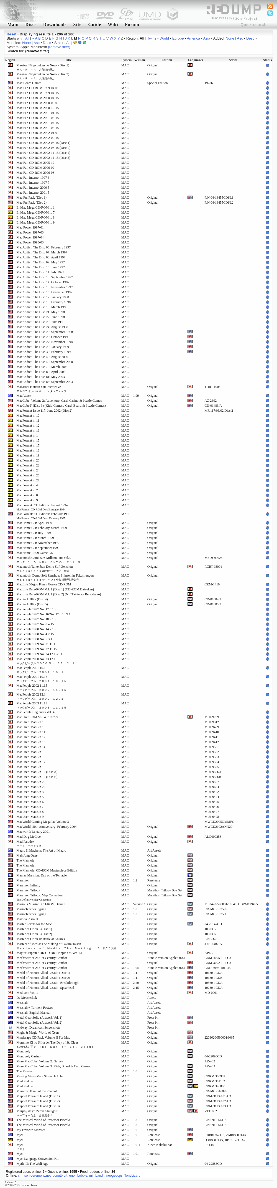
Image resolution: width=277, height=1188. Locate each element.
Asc (240, 38)
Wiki (113, 24)
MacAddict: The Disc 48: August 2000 (42, 357)
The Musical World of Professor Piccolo (43, 1120)
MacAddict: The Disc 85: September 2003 (45, 382)
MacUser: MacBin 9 (30, 817)
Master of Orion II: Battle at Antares (41, 939)
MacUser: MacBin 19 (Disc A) (37, 772)
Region (10, 60)
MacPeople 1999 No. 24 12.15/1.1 (39, 654)
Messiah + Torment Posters (35, 1008)
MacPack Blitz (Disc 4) (32, 599)
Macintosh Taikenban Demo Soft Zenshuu (45, 568)
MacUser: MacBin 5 (30, 797)
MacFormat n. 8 (27, 495)
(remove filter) (59, 47)
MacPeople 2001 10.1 (40, 670)
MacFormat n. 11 (28, 420)
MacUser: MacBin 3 (30, 792)
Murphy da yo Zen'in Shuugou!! (38, 1113)
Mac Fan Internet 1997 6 (33, 178)
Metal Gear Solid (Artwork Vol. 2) (40, 1022)
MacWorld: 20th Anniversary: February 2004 (47, 827)
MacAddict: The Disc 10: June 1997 (41, 267)
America (193, 38)
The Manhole (25, 860)
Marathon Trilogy (28, 890)
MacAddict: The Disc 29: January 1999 (43, 347)
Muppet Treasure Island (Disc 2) (38, 1101)
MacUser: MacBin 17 (31, 762)
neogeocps (114, 1175)
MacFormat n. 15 (28, 440)
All (27, 38)
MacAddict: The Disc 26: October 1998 (43, 337)
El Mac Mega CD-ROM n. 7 (36, 212)
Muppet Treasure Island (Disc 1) (38, 1096)
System (127, 60)
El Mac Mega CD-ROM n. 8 (36, 217)
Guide (94, 24)
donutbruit (60, 1175)
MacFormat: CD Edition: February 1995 (43, 516)
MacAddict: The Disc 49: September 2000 (45, 362)
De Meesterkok (27, 998)
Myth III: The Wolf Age (32, 1164)
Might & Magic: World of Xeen (38, 1032)
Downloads (55, 24)
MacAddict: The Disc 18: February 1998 (44, 302)
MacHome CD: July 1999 (34, 533)
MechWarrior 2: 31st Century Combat (42, 958)
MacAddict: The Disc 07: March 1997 (42, 252)
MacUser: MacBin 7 (30, 807)
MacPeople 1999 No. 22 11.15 (37, 649)
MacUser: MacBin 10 (31, 727)
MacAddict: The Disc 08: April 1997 (41, 257)
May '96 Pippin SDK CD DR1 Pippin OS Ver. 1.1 (50, 953)
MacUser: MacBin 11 (31, 732)
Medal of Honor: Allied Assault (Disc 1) (43, 973)
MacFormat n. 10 (28, 415)
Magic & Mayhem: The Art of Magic (41, 850)
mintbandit (96, 1175)
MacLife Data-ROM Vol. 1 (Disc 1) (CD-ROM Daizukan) (55, 589)
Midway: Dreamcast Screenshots (38, 1027)
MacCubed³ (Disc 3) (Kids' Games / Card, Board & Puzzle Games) (61, 406)
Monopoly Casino (28, 1056)
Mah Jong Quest (28, 855)
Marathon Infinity (28, 885)
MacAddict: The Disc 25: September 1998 (45, 332)
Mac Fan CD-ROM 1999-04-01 (38, 88)
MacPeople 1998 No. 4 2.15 (35, 634)
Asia (206, 38)
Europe (178, 38)
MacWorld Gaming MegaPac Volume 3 (43, 822)
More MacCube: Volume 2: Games (40, 1061)
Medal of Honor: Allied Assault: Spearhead (45, 988)
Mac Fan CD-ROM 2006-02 (35, 168)
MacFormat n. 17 (28, 445)
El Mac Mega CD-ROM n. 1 (36, 207)
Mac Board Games (29, 83)
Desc (250, 38)
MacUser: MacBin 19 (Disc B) (37, 777)
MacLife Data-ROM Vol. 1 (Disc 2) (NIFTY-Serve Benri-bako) (59, 594)
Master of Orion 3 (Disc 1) (34, 929)
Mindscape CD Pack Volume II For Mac (43, 1037)
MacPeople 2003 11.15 (41, 705)
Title (68, 60)
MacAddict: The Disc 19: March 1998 (42, 307)
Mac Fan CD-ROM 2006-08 (35, 173)
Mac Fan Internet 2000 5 (33, 188)
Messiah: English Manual (34, 1013)
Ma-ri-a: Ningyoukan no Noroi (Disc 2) (43, 76)
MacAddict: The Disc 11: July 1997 (40, 272)
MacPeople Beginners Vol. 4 (36, 712)
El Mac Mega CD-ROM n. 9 (36, 222)
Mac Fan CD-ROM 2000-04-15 (38, 98)
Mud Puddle (25, 1081)
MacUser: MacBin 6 (30, 802)
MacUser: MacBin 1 (30, 722)
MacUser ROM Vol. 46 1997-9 (37, 717)
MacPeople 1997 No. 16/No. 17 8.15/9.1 (44, 614)
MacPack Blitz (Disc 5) (32, 604)
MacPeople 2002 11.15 (41, 687)
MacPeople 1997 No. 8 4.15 (35, 624)
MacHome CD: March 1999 (35, 538)
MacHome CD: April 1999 (34, 523)
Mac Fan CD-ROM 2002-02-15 (38, 138)
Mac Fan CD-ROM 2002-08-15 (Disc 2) (43, 148)
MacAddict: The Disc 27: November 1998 (45, 342)
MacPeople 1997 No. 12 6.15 (36, 609)
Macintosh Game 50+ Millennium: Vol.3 (48, 560)
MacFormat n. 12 (28, 425)
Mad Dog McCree (29, 837)
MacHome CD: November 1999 (38, 543)
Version (139, 60)
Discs (31, 24)
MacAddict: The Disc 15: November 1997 (45, 287)
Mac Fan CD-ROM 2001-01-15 (38, 113)
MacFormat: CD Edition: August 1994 (42, 507)
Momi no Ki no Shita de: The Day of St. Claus (55, 1044)
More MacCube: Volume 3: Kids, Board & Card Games (54, 1066)
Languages (195, 60)
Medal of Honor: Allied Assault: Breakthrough (48, 983)
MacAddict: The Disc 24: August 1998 (42, 327)
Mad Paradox (29, 843)
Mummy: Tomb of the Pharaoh (37, 1091)
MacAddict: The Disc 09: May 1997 (41, 262)
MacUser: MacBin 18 (31, 767)
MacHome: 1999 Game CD (35, 553)
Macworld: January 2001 (33, 832)
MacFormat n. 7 (27, 490)
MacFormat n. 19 (28, 455)
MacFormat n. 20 (28, 460)
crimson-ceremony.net (34, 1175)
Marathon (23, 880)
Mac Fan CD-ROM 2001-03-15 (38, 118)
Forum (132, 24)
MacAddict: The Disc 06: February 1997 (44, 247)
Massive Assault (27, 919)
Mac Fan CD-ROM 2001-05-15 (38, 128)
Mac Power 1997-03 (30, 232)
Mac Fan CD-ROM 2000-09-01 (38, 103)
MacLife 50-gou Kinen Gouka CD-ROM (44, 584)
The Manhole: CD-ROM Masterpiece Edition (47, 870)
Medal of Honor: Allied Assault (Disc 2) (43, 978)
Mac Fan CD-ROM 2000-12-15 (38, 108)
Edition (166, 60)
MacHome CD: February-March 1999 (42, 528)
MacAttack (24, 396)
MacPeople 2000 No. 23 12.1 (46, 661)
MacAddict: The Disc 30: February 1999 (44, 352)
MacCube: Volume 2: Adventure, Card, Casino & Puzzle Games (59, 401)
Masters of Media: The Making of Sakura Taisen (66, 946)
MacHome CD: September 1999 (38, 548)
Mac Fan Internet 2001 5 (33, 192)
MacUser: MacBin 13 (31, 742)
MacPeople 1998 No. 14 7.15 (36, 629)
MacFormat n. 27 (28, 480)
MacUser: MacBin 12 (31, 737)
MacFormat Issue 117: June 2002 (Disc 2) (45, 411)
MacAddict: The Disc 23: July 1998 (40, 322)
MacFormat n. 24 (28, 470)
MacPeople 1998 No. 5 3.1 (34, 639)
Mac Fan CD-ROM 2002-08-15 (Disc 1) (43, 143)
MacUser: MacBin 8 (30, 812)
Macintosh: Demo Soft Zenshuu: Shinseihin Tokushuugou (55, 577)
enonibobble (78, 1175)
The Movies (25, 1071)
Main (13, 24)
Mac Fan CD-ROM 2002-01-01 (38, 133)
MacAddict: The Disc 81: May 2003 (41, 377)
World (164, 38)
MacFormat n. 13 (28, 430)
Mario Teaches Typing (31, 909)
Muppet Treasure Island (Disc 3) (38, 1106)
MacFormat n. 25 (28, 475)
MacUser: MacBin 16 (31, 757)
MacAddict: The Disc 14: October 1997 (43, 282)
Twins (151, 38)
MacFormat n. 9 (27, 500)
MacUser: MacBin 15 (31, 752)
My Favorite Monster (31, 1130)
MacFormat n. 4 (27, 485)
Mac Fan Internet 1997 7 (33, 183)
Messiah (22, 1003)
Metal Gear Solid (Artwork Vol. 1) (40, 1018)
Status (267, 60)
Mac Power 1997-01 (30, 227)
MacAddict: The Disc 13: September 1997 (45, 277)
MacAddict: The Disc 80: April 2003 (41, 372)
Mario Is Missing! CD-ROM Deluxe (41, 904)
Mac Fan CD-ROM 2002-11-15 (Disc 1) (43, 153)
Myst (20, 1135)
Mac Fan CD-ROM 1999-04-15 (38, 93)
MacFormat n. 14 (28, 435)
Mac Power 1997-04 (30, 237)
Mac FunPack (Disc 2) (32, 202)
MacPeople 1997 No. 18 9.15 (36, 619)
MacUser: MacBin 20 (31, 782)
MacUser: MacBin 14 (31, 747)
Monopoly (23, 1051)
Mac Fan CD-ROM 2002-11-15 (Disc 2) (43, 158)
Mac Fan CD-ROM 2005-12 (35, 163)
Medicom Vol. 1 (27, 993)
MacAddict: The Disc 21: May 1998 (41, 312)
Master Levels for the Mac (34, 924)
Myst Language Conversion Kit (38, 1159)
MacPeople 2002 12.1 (40, 696)
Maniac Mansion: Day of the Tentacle (42, 875)
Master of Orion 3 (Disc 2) (34, 934)
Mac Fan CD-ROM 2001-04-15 (38, 123)
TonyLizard (132, 1175)
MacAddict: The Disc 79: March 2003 (42, 367)
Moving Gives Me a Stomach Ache (40, 1076)
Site (77, 24)
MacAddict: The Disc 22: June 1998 (41, 317)
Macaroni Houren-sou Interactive (41, 389)
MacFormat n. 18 (28, 450)
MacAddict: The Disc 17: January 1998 (43, 297)
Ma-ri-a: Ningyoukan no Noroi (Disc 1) (43, 67)
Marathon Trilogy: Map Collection (40, 897)
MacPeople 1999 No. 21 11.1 (36, 644)
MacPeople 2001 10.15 (41, 679)
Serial (233, 60)
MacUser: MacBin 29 (31, 787)
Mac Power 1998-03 (30, 242)
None (230, 38)
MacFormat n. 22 (28, 465)
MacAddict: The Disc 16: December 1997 (44, 292)
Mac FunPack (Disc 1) (32, 197)
